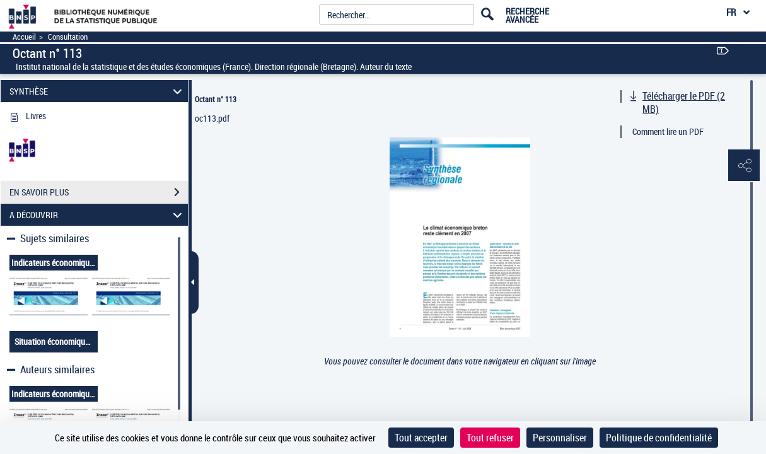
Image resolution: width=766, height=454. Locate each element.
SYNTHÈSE (97, 91)
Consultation (68, 37)
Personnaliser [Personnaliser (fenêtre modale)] (560, 438)
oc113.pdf (212, 118)
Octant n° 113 (215, 99)
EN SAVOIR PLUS (98, 192)
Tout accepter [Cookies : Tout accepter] (421, 438)
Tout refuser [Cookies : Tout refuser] (490, 438)
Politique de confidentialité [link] (659, 438)
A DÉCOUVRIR (97, 215)
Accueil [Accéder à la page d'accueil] (24, 37)
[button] (744, 165)
